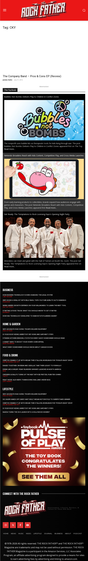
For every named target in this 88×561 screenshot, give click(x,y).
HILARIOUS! (6, 301)
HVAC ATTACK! (7, 330)
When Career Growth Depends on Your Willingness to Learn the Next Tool (34, 305)
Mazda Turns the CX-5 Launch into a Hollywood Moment (26, 412)
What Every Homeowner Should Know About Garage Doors (28, 347)
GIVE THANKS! (7, 381)
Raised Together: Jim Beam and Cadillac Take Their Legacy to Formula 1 (32, 365)
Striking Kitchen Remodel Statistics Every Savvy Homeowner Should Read (34, 338)
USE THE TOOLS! (8, 307)
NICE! (4, 371)
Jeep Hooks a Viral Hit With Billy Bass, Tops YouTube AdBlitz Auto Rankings (34, 300)
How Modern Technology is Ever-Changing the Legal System (28, 295)
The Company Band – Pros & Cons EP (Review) (32, 76)
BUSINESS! (6, 312)
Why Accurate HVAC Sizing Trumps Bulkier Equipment (25, 329)
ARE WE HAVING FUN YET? (11, 362)
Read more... (9, 149)
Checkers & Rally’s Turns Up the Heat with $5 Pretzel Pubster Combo (32, 374)
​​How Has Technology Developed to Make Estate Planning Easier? (30, 316)
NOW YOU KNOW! (8, 343)
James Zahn (7, 80)
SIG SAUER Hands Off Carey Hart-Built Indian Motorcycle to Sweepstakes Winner (36, 399)
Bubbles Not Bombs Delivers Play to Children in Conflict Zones (31, 96)
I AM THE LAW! (7, 296)
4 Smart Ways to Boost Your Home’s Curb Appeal (23, 342)
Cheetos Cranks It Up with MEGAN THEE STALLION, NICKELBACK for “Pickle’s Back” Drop (38, 360)
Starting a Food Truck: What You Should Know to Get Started (30, 311)
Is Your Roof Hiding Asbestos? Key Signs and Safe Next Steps (28, 334)
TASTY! (5, 376)
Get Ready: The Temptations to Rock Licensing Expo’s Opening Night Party (36, 214)
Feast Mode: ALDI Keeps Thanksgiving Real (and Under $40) (26, 380)
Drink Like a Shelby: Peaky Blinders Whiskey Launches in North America (32, 369)
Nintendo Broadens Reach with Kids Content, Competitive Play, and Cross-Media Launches (44, 155)
